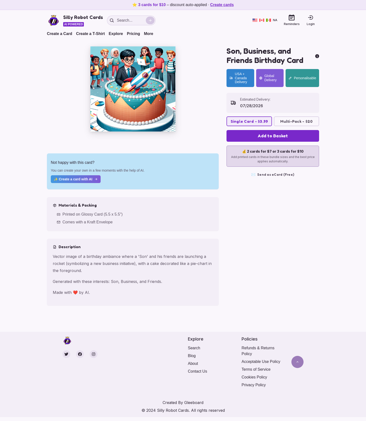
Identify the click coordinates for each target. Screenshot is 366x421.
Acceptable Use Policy (261, 362)
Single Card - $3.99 (249, 121)
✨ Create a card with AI (76, 179)
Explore (116, 34)
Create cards (222, 5)
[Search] (150, 20)
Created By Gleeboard (183, 402)
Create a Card (59, 34)
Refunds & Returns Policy (258, 351)
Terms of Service (256, 369)
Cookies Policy (254, 377)
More (148, 34)
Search (194, 348)
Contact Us (197, 371)
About (193, 363)
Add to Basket (273, 135)
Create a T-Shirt (90, 34)
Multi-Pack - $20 (296, 121)
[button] (132, 89)
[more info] (317, 56)
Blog (192, 356)
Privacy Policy (254, 385)
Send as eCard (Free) (272, 174)
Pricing (133, 34)
